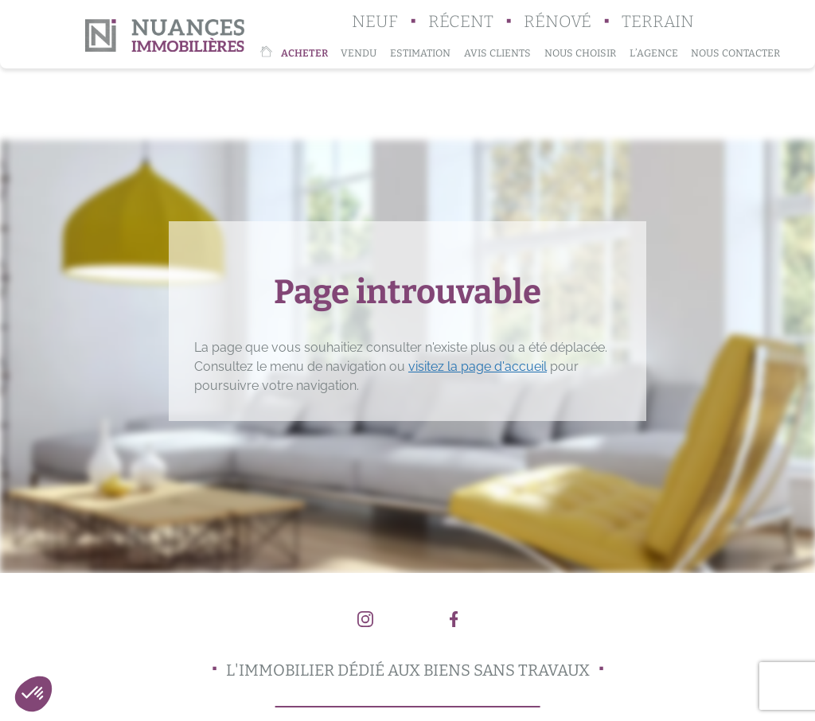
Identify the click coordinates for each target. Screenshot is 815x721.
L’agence (654, 53)
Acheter (304, 53)
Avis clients (497, 53)
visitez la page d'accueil (477, 366)
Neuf (375, 22)
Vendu (358, 53)
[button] (33, 694)
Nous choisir (580, 53)
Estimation (420, 53)
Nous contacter (735, 53)
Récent (460, 22)
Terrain (658, 22)
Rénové (557, 22)
